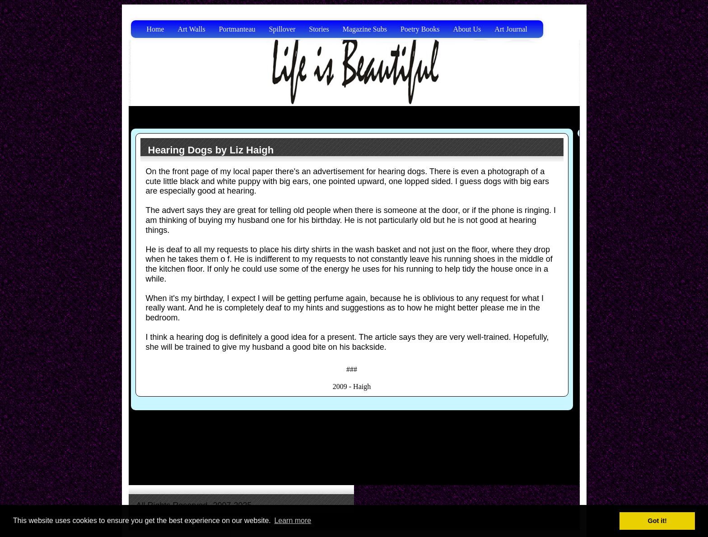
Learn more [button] (292, 520)
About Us (467, 29)
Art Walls (191, 29)
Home (155, 29)
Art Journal (510, 29)
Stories (319, 29)
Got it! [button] (657, 520)
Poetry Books (420, 29)
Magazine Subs (365, 29)
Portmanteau (237, 29)
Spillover (282, 29)
